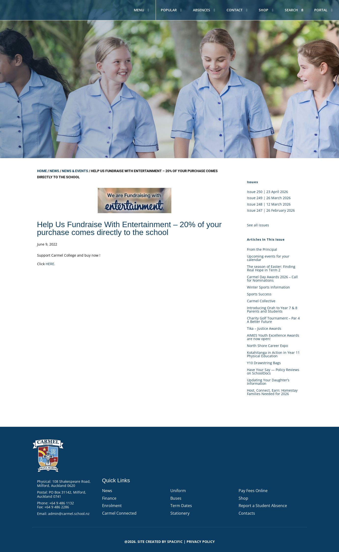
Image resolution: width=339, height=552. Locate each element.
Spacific (175, 541)
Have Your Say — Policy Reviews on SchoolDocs (273, 371)
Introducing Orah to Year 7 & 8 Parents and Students (272, 309)
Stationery (180, 513)
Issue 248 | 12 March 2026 (269, 204)
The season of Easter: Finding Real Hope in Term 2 (271, 268)
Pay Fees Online (253, 490)
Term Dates (181, 505)
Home (42, 171)
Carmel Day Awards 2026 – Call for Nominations (272, 279)
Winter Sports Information (268, 287)
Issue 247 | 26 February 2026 (271, 210)
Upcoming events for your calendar (268, 258)
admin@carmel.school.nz (69, 513)
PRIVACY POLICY (201, 541)
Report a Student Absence (263, 505)
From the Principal (262, 249)
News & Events (75, 171)
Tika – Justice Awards (264, 328)
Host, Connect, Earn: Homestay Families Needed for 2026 (272, 392)
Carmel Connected (119, 513)
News (54, 171)
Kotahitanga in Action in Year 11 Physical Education (273, 354)
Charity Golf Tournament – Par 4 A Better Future (273, 320)
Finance (109, 498)
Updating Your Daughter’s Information (268, 382)
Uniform (178, 490)
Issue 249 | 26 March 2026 (269, 197)
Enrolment (112, 505)
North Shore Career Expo (267, 345)
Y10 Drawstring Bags (264, 362)
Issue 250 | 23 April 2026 (267, 191)
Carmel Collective (261, 301)
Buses (175, 498)
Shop (243, 498)
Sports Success (259, 294)
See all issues (258, 225)
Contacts (247, 513)
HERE (50, 264)
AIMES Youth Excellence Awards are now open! (273, 337)
